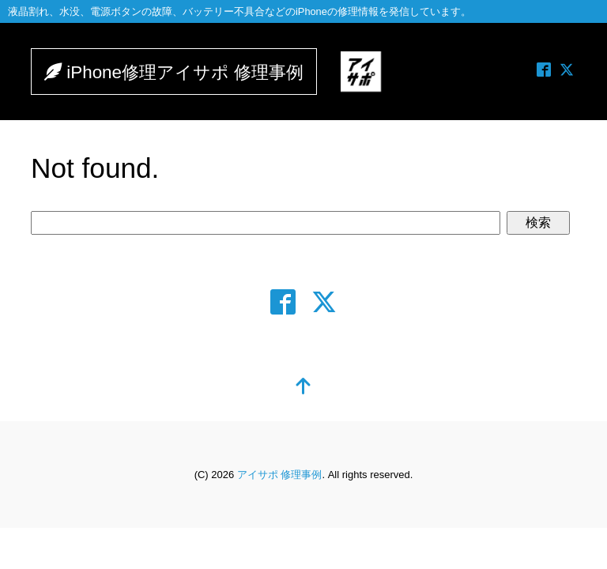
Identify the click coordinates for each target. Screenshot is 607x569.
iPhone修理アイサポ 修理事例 (194, 73)
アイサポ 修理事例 (279, 476)
